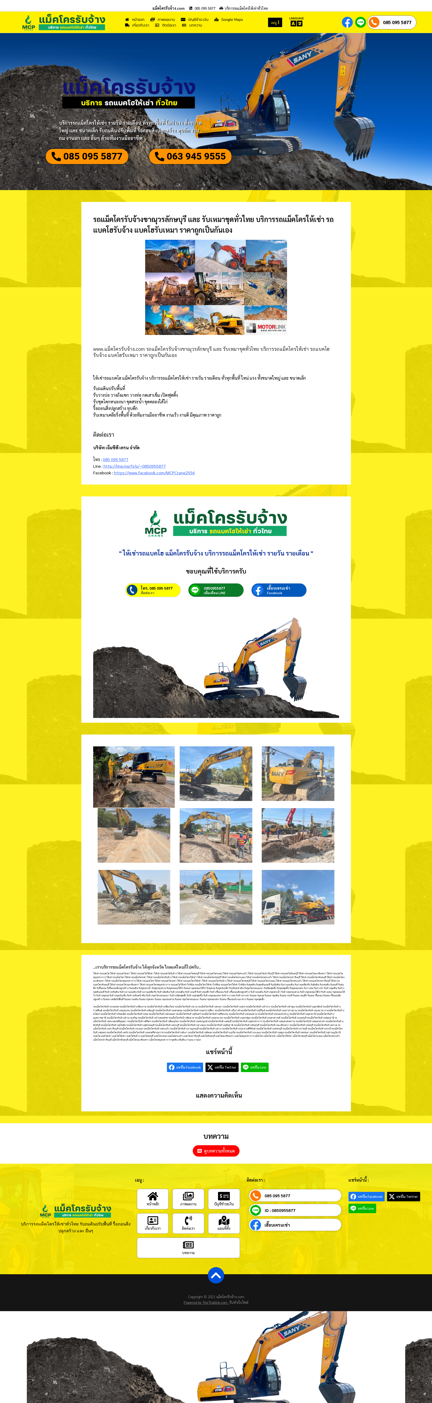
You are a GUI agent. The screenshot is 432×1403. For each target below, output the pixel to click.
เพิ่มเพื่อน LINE (215, 592)
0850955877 (214, 588)
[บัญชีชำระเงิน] (224, 1196)
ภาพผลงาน (188, 1204)
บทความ (188, 1252)
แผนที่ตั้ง (224, 1228)
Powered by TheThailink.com (206, 1302)
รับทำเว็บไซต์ (238, 1302)
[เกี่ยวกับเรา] (152, 1220)
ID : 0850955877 (280, 1210)
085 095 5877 (397, 22)
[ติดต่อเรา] (188, 1220)
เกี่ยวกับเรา (153, 1228)
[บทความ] (188, 1245)
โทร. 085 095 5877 (157, 588)
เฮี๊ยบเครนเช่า (278, 588)
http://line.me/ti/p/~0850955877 (135, 466)
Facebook (274, 592)
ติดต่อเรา (147, 592)
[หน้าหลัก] (152, 1196)
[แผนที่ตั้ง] (224, 1220)
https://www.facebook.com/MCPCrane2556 (154, 472)
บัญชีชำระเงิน (224, 1204)
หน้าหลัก (153, 1204)
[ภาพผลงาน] (188, 1196)
